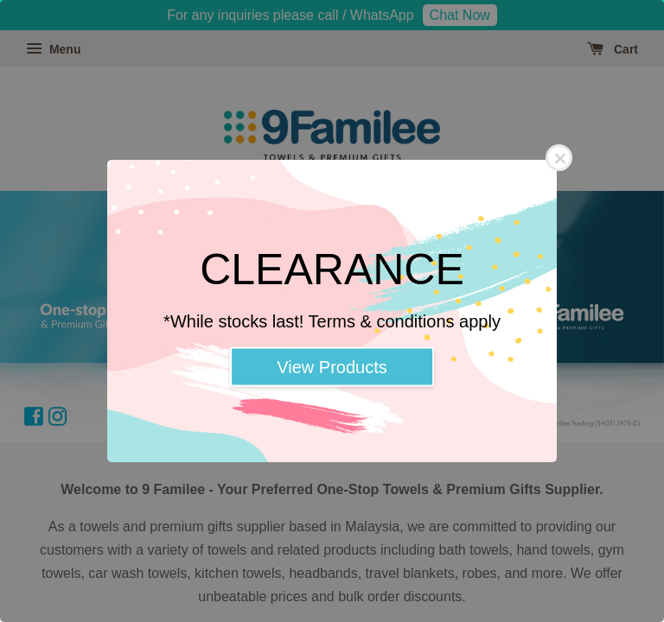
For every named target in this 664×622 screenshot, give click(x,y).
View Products (331, 367)
